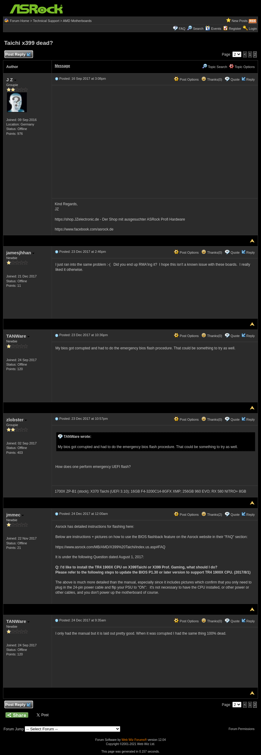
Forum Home (19, 21)
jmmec (15, 514)
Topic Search (214, 67)
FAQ (182, 28)
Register (235, 28)
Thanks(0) (211, 79)
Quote (235, 79)
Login (253, 28)
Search (198, 28)
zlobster (16, 419)
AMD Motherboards (77, 21)
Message (62, 66)
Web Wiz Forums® (134, 739)
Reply (250, 79)
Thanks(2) (211, 514)
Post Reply (17, 54)
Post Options (186, 79)
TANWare (18, 336)
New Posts (240, 21)
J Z (11, 79)
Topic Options (242, 67)
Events (213, 28)
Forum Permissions (242, 729)
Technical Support (46, 21)
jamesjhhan (20, 252)
